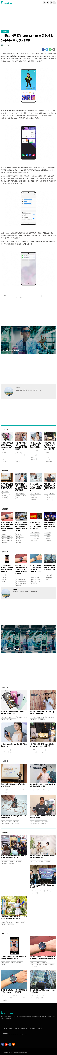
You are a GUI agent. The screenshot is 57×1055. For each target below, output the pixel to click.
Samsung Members (7, 298)
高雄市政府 (48, 540)
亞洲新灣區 (48, 532)
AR (3, 575)
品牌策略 (33, 459)
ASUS (42, 890)
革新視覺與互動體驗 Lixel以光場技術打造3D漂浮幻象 (7, 486)
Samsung (45, 296)
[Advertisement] (28, 19)
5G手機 (4, 296)
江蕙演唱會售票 (35, 534)
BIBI (8, 575)
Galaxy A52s (6, 455)
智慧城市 (19, 540)
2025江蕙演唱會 (35, 532)
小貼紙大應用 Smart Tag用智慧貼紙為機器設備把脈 (36, 487)
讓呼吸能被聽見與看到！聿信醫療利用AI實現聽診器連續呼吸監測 (21, 487)
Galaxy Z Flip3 (20, 455)
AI (3, 493)
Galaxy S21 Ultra (21, 296)
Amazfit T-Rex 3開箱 (35, 581)
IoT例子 (5, 495)
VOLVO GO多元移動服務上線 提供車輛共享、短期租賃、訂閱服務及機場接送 (21, 527)
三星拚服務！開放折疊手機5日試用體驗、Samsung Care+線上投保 (49, 446)
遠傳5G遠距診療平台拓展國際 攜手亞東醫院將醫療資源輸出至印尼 (14, 857)
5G (46, 573)
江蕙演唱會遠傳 (35, 536)
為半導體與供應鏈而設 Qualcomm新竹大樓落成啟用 (49, 567)
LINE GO (19, 534)
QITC (24, 495)
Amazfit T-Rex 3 (35, 577)
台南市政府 (34, 893)
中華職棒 (10, 924)
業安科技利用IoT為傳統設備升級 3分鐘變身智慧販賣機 (49, 487)
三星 (16, 298)
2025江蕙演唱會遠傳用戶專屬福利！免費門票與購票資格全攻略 (35, 526)
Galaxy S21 (11, 296)
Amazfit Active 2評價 (7, 538)
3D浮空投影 (5, 491)
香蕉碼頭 (48, 538)
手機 (21, 298)
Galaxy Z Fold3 (20, 457)
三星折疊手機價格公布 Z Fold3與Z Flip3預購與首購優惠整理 (21, 446)
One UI (38, 296)
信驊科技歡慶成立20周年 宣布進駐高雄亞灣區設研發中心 (49, 526)
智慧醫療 (19, 861)
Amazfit (4, 534)
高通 (47, 579)
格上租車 (19, 542)
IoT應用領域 (34, 499)
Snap (4, 581)
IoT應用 (5, 497)
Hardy (7, 45)
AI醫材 (22, 493)
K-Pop (4, 577)
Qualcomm (5, 459)
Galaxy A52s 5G (6, 457)
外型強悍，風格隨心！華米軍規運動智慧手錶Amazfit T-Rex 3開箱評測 (35, 568)
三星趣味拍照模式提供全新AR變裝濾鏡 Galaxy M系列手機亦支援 (7, 568)
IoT (8, 493)
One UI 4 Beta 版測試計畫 (8, 56)
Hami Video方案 (20, 922)
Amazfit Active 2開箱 (7, 540)
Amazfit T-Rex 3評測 (35, 579)
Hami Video (10, 922)
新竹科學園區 (49, 577)
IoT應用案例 (34, 497)
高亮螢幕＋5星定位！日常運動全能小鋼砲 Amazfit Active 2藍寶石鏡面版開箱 (7, 527)
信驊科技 (48, 534)
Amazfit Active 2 (7, 536)
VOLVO (19, 536)
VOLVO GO (20, 538)
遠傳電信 (33, 540)
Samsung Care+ (49, 461)
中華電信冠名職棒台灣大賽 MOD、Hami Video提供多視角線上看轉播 (14, 918)
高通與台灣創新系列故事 (11, 350)
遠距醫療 (12, 863)
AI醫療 (18, 495)
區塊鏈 (48, 890)
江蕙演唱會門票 (35, 538)
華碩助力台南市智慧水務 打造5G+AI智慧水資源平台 (42, 886)
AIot (37, 890)
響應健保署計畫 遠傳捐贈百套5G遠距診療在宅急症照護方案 (42, 857)
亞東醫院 (5, 861)
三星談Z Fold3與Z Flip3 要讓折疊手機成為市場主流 (35, 445)
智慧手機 (5, 31)
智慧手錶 (5, 542)
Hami (4, 922)
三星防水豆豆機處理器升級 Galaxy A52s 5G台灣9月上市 (7, 446)
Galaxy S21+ (31, 296)
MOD (4, 924)
